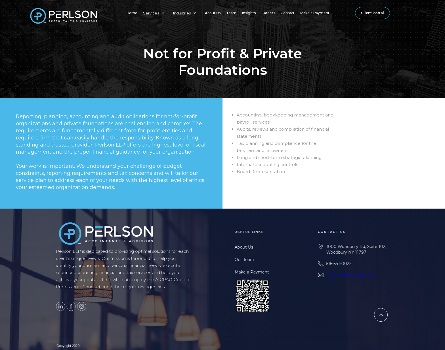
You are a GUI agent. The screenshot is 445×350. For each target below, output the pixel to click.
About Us (213, 13)
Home (132, 13)
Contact (288, 13)
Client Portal (372, 13)
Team (231, 13)
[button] (155, 13)
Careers (268, 13)
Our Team (251, 259)
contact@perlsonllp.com (360, 274)
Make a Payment (314, 13)
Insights (249, 13)
